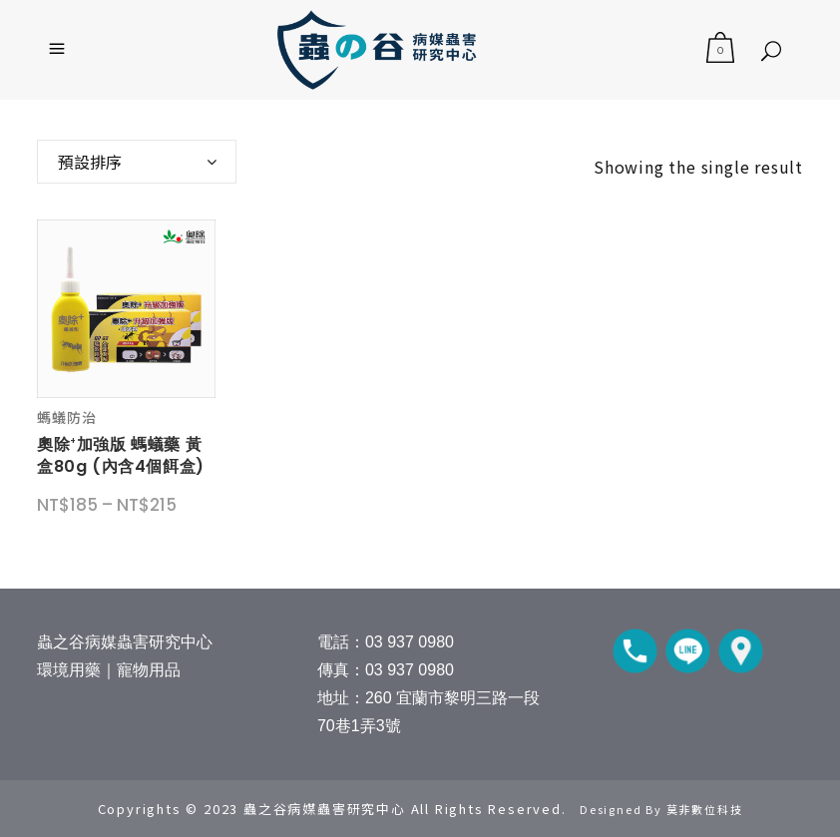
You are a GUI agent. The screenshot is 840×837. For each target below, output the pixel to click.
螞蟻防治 (67, 417)
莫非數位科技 (704, 809)
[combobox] (136, 162)
